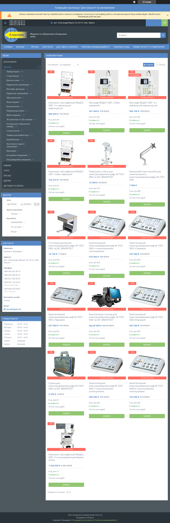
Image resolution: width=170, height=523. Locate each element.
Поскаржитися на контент (83, 520)
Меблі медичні (13, 115)
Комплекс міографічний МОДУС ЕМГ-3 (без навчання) (66, 172)
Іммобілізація (13, 139)
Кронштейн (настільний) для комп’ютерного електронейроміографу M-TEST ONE (147, 175)
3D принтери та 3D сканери (19, 119)
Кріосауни (11, 151)
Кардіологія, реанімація (18, 84)
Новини (7, 165)
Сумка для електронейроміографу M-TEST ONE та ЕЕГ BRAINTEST (66, 386)
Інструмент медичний (17, 155)
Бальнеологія (13, 106)
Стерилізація (13, 76)
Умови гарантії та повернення (148, 47)
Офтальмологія (14, 97)
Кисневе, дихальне (16, 89)
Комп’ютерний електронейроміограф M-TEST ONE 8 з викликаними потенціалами (146, 387)
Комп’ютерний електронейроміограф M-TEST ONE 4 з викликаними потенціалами (106, 246)
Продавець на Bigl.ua (85, 518)
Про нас (35, 47)
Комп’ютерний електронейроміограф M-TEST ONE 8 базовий (146, 317)
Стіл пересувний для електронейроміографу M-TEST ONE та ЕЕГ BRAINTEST (66, 245)
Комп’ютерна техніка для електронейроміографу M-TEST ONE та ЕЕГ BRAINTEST (106, 317)
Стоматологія (13, 130)
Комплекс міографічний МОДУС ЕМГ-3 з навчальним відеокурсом (66, 105)
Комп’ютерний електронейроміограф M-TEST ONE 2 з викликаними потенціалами (106, 387)
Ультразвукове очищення (19, 159)
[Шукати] (163, 35)
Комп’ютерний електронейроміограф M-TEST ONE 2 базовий (65, 317)
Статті (6, 170)
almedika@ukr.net (13, 309)
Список (162, 65)
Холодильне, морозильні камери (18, 125)
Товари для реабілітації (18, 135)
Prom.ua (99, 515)
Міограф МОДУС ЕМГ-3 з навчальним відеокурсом (143, 104)
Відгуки (7, 181)
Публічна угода (122, 47)
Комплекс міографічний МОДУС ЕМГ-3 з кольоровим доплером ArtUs (66, 457)
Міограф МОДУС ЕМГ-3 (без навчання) (104, 104)
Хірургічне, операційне (17, 93)
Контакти (47, 47)
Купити (66, 133)
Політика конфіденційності (95, 47)
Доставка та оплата (67, 47)
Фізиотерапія (13, 102)
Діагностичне (13, 80)
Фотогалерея (10, 62)
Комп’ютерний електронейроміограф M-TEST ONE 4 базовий (146, 245)
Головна (8, 47)
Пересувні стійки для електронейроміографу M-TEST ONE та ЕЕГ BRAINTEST (106, 174)
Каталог (20, 47)
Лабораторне (13, 71)
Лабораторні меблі (15, 110)
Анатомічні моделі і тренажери (16, 145)
